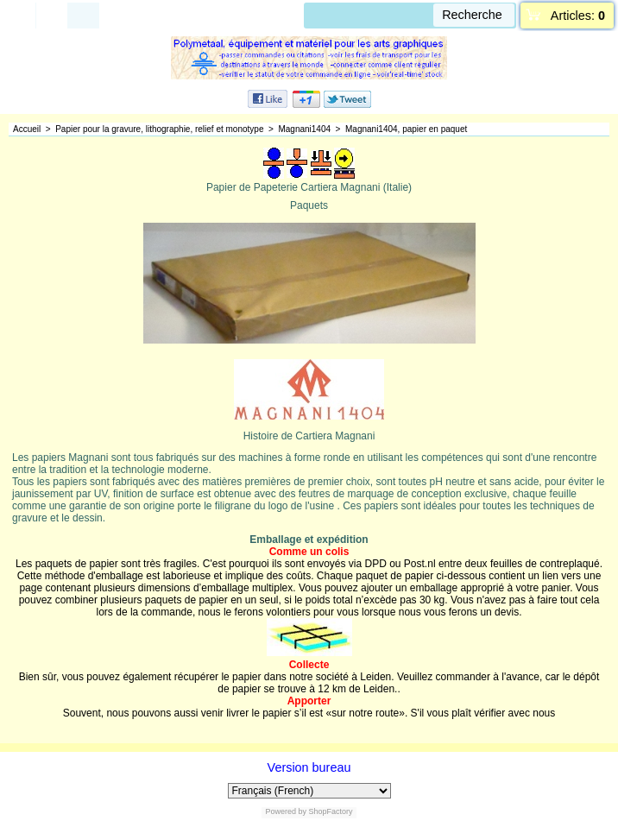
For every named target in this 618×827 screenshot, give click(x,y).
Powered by (285, 811)
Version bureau (309, 767)
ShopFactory (329, 811)
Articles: (578, 15)
